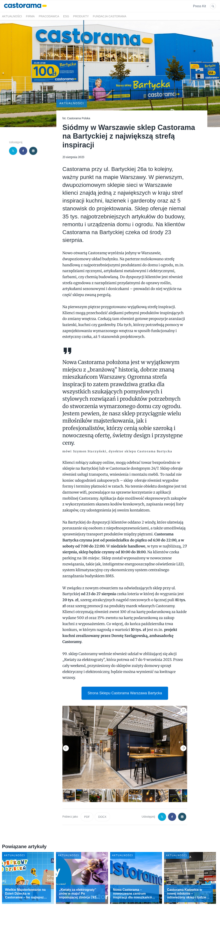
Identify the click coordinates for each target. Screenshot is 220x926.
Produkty (81, 16)
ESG (66, 16)
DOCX (102, 816)
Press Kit (199, 6)
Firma (30, 16)
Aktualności (12, 16)
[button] (183, 709)
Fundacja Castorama (109, 16)
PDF (87, 816)
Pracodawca (49, 16)
